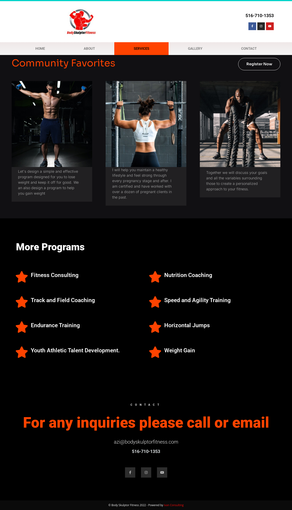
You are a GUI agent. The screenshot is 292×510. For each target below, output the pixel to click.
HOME (40, 49)
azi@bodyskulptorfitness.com (146, 442)
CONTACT (249, 49)
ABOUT (89, 49)
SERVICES (141, 49)
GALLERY (195, 49)
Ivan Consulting (174, 505)
